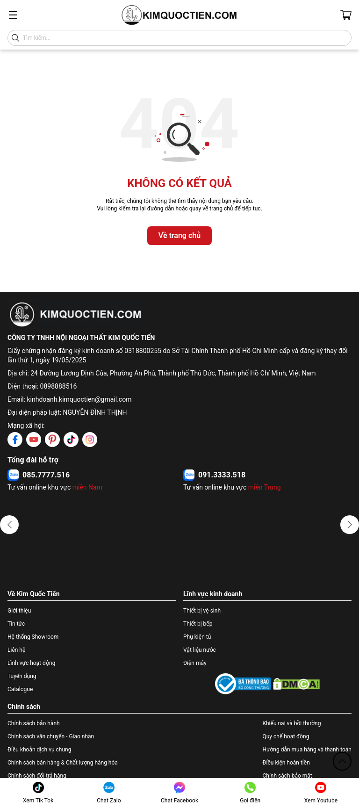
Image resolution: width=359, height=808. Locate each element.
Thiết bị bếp (197, 623)
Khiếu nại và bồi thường (291, 723)
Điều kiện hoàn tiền (285, 762)
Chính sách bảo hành (33, 723)
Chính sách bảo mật (287, 775)
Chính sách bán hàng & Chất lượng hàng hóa (62, 762)
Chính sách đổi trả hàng (36, 775)
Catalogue (20, 689)
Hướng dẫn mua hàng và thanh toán (307, 749)
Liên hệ (16, 650)
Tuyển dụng (21, 676)
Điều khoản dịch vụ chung (39, 749)
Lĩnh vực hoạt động (31, 663)
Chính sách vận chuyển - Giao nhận (50, 736)
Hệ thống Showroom (32, 637)
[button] (9, 524)
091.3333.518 (221, 474)
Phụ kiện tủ (197, 637)
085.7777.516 (46, 474)
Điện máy (195, 663)
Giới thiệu (19, 610)
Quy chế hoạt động (285, 736)
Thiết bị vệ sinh (202, 610)
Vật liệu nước (199, 650)
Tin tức (16, 623)
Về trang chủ (179, 235)
